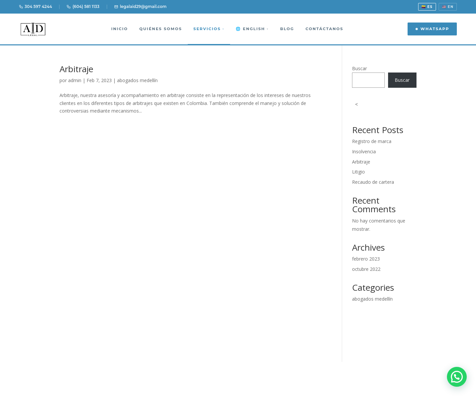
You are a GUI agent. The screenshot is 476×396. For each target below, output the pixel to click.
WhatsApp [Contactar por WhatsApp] (432, 28)
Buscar (359, 68)
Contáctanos (324, 28)
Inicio (119, 28)
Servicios (208, 28)
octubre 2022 (366, 269)
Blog (287, 28)
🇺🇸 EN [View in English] (448, 7)
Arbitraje (76, 69)
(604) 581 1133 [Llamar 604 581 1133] (83, 6)
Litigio (358, 172)
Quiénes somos (160, 28)
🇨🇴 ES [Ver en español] (427, 7)
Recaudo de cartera (373, 182)
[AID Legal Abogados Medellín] (33, 29)
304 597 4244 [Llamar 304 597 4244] (35, 6)
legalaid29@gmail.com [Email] (140, 6)
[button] (457, 377)
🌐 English (252, 28)
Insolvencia (364, 151)
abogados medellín (137, 80)
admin (74, 80)
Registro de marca (371, 141)
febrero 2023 (366, 259)
